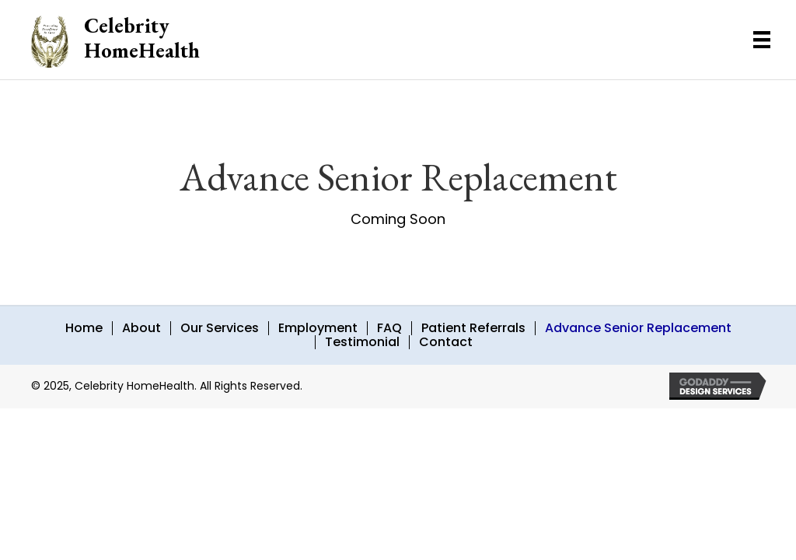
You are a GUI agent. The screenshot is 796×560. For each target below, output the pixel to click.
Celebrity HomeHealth (142, 38)
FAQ (389, 328)
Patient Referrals (473, 328)
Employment (318, 328)
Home (84, 328)
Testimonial (362, 342)
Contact (446, 342)
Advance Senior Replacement (638, 328)
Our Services (219, 328)
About (141, 328)
